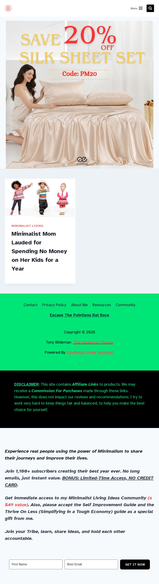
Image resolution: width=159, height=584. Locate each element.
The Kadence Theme (93, 342)
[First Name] (36, 564)
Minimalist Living (27, 226)
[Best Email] (91, 564)
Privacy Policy (54, 304)
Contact (30, 304)
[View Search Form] (150, 8)
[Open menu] (137, 8)
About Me (79, 304)
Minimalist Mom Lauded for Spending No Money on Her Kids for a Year (39, 251)
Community (125, 304)
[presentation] (40, 198)
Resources (102, 304)
